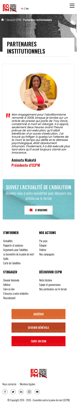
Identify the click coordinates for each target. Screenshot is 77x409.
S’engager (10, 272)
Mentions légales (27, 384)
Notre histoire (45, 280)
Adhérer (7, 285)
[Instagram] (29, 391)
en (27, 8)
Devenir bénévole (11, 280)
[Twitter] (13, 391)
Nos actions (47, 232)
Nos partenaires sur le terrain (53, 289)
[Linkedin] (21, 391)
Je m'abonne (41, 210)
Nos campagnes (46, 254)
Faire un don (9, 289)
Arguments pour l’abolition (15, 250)
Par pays (43, 241)
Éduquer (43, 245)
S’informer (11, 232)
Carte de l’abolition (12, 263)
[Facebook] (5, 391)
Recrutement (9, 298)
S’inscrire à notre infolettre (15, 293)
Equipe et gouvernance (50, 285)
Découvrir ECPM (14, 20)
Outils (6, 259)
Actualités (8, 241)
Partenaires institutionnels (37, 20)
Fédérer (42, 250)
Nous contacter (10, 384)
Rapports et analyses (13, 245)
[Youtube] (37, 391)
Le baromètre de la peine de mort (18, 254)
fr (22, 8)
